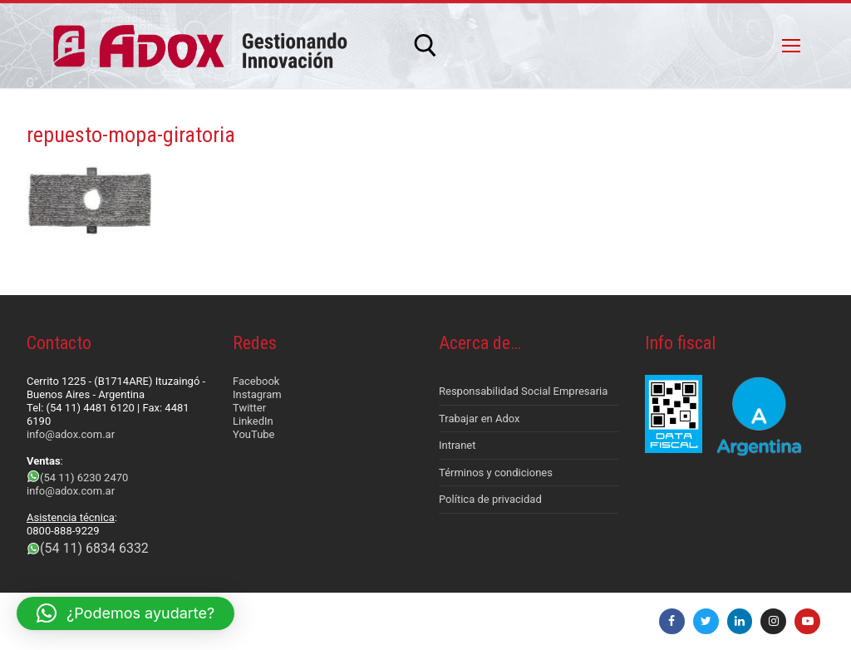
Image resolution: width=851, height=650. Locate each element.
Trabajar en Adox (479, 418)
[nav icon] (791, 45)
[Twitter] (706, 621)
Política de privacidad (490, 499)
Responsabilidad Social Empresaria (523, 391)
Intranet (457, 445)
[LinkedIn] (740, 621)
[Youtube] (807, 621)
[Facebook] (672, 621)
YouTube (254, 434)
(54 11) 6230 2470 (84, 477)
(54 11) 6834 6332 (94, 548)
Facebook (256, 381)
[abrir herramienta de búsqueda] (425, 45)
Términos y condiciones (496, 472)
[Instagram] (773, 621)
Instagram (257, 394)
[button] (125, 613)
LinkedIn (253, 421)
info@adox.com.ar (71, 434)
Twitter (249, 407)
